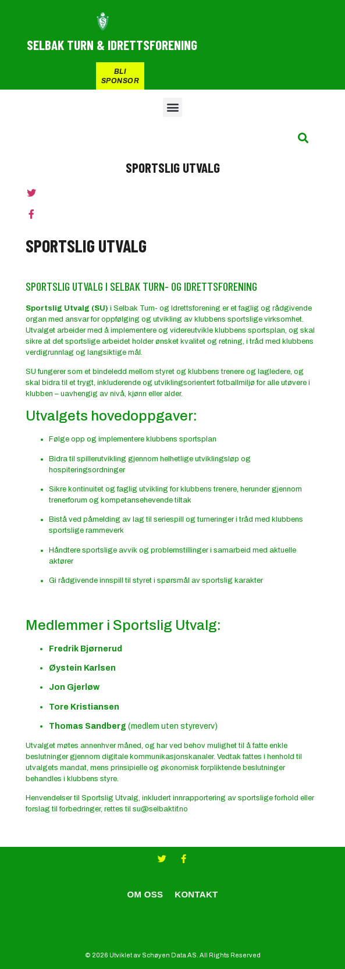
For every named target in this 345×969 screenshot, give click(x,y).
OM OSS (145, 894)
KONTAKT (196, 894)
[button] (172, 107)
